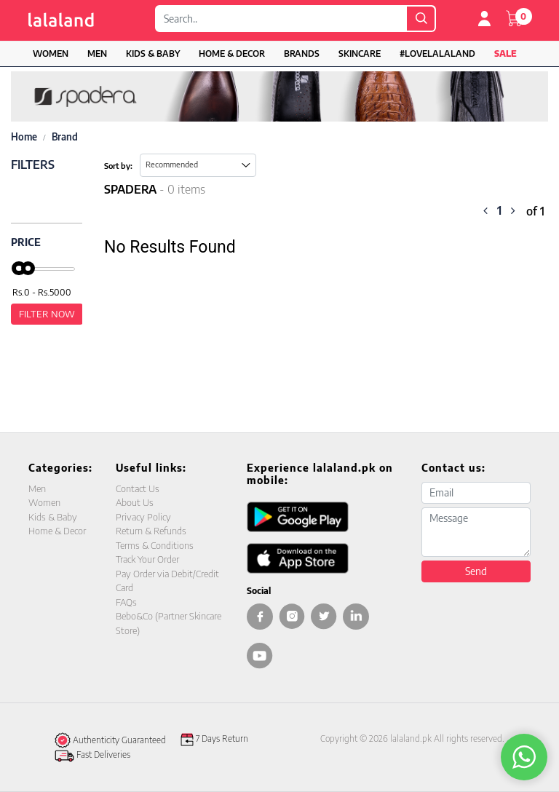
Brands (302, 53)
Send (476, 571)
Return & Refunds (151, 530)
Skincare (359, 53)
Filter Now (47, 314)
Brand (65, 137)
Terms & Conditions (155, 545)
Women (50, 53)
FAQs (126, 602)
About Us (135, 502)
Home (24, 137)
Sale (505, 53)
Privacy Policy (143, 517)
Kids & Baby (153, 53)
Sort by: (118, 165)
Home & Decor (232, 53)
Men (97, 53)
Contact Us (137, 488)
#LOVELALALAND (437, 53)
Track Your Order (147, 559)
